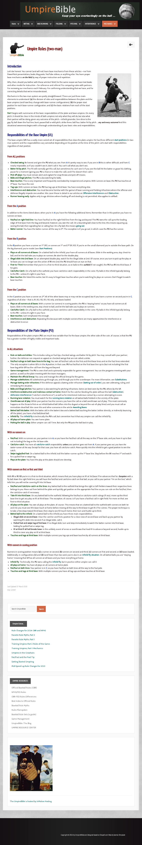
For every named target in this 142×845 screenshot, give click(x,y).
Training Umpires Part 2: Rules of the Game (31, 644)
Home (14, 24)
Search (41, 609)
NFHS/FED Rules (19, 692)
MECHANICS (108, 24)
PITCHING (73, 24)
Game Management (20, 719)
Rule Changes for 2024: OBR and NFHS (29, 630)
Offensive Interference (93, 193)
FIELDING (59, 24)
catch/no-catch (43, 444)
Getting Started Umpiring (23, 661)
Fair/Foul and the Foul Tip (23, 657)
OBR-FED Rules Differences (24, 696)
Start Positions (45, 248)
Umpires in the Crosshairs (23, 653)
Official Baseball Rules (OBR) (24, 688)
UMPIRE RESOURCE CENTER (24, 727)
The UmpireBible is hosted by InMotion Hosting (31, 801)
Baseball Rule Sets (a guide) (24, 714)
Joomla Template (119, 835)
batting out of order (92, 383)
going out (80, 226)
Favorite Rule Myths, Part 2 (23, 635)
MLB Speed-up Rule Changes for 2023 (28, 666)
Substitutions (120, 379)
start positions (120, 140)
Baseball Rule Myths (20, 705)
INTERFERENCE (90, 24)
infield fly (28, 416)
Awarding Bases (80, 407)
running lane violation (62, 398)
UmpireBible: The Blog (21, 723)
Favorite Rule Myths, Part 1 (23, 639)
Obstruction (113, 193)
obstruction (118, 392)
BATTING (26, 24)
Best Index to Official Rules (24, 701)
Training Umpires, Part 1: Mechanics (27, 648)
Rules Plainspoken (19, 710)
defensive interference (20, 395)
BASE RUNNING (42, 24)
